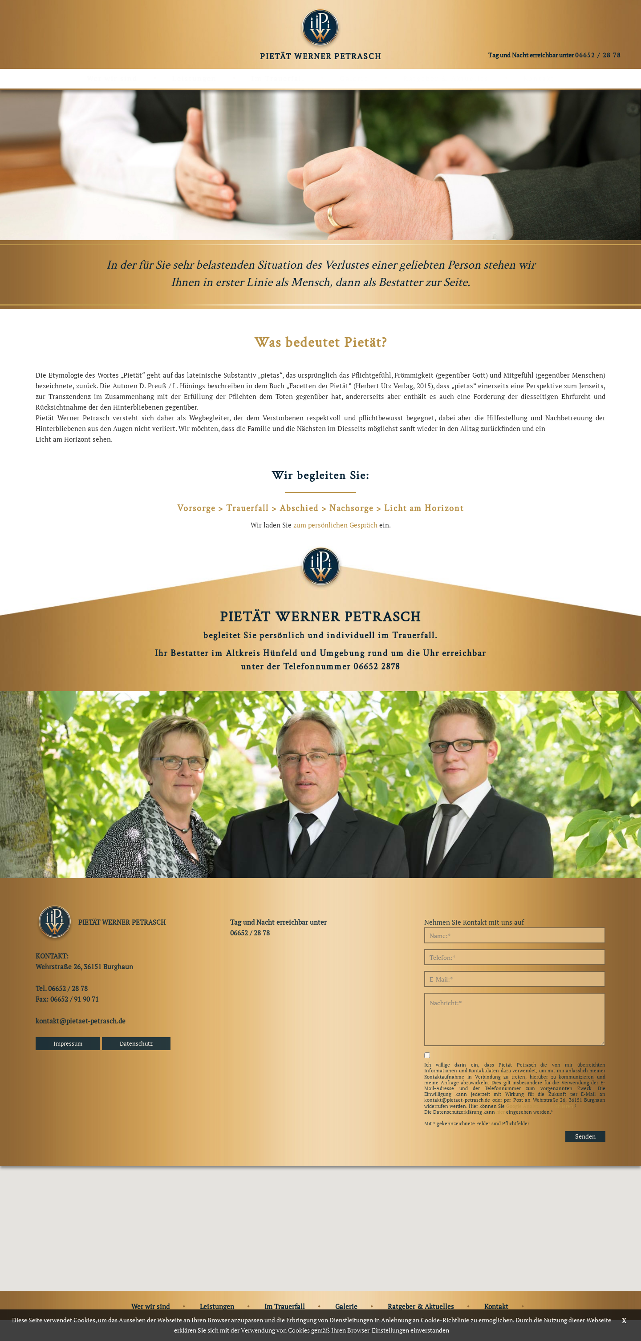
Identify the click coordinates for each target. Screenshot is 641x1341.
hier (500, 1112)
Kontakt (539, 78)
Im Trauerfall (278, 78)
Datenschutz (136, 1043)
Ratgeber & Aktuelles (446, 78)
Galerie (354, 78)
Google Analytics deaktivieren (539, 1106)
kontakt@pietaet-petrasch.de (81, 1020)
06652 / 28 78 (598, 54)
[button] (320, 1220)
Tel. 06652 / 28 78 (62, 988)
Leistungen (194, 78)
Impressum (67, 1043)
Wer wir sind (112, 78)
